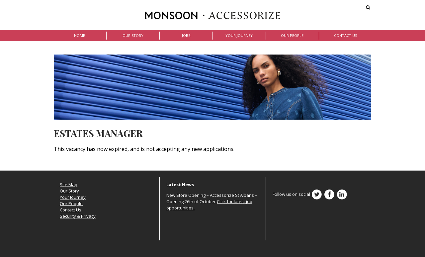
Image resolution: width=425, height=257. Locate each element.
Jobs (186, 35)
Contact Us (345, 35)
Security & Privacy (78, 216)
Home (79, 35)
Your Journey (239, 35)
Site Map (68, 185)
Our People (292, 35)
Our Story (133, 35)
